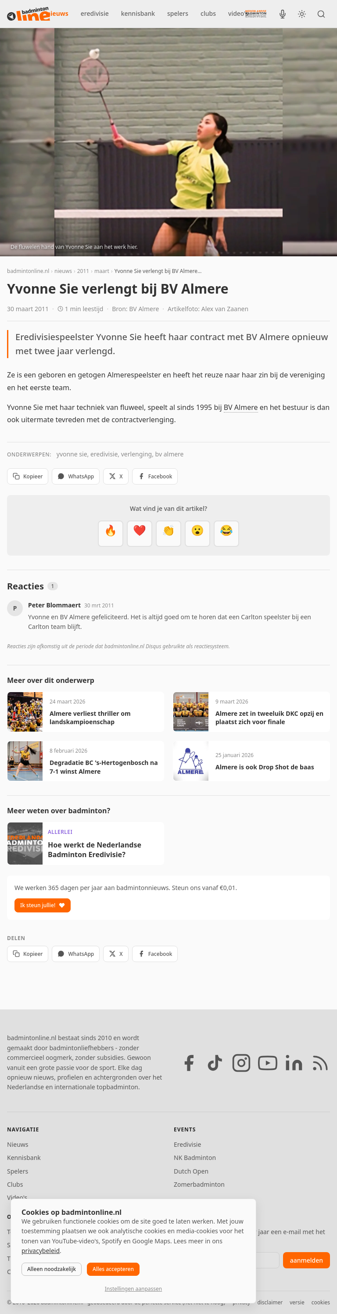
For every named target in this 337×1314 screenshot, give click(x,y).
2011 (83, 271)
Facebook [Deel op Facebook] (155, 476)
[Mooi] (139, 534)
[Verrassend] (197, 534)
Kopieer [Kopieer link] (28, 476)
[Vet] (110, 534)
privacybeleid (41, 1250)
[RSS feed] (320, 1063)
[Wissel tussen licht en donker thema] (302, 14)
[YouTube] (267, 1063)
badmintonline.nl (28, 271)
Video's (17, 1197)
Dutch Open (191, 1171)
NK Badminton (195, 1157)
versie (297, 1302)
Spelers (17, 1171)
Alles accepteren (113, 1269)
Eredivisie (187, 1144)
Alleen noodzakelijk (51, 1269)
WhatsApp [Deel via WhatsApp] (75, 476)
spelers (177, 13)
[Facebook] (188, 1063)
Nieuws (18, 1144)
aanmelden (306, 1260)
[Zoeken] (321, 14)
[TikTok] (215, 1063)
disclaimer (270, 1302)
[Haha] (226, 534)
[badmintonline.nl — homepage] (28, 14)
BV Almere (241, 407)
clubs (208, 13)
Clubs (15, 1184)
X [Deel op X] (115, 476)
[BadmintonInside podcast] (282, 14)
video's (238, 13)
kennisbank (138, 13)
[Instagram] (241, 1063)
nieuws (57, 13)
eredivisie (95, 13)
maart (101, 271)
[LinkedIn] (294, 1063)
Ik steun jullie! (42, 905)
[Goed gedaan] (168, 534)
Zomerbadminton (199, 1184)
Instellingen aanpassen (133, 1288)
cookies (321, 1302)
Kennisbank (24, 1157)
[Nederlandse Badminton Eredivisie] (256, 13)
